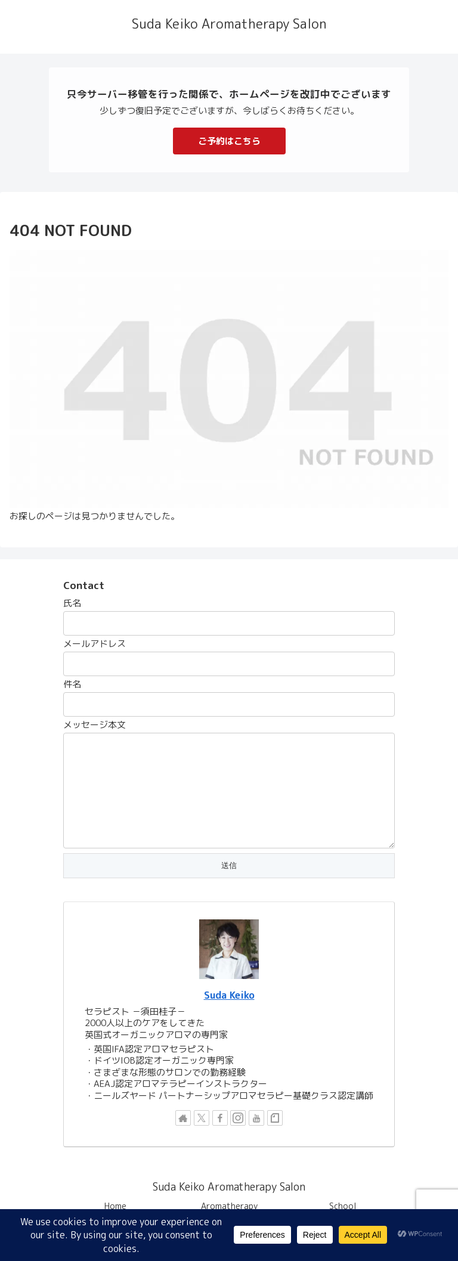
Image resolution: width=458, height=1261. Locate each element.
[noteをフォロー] (275, 1118)
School (343, 1206)
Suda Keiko (229, 995)
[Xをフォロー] (201, 1118)
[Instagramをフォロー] (238, 1118)
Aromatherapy (229, 1206)
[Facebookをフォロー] (220, 1118)
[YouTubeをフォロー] (256, 1118)
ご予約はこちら (229, 141)
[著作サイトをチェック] (183, 1118)
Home (115, 1206)
